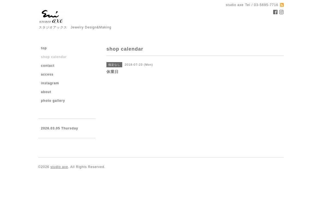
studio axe (59, 167)
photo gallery (53, 101)
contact (48, 66)
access (47, 74)
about (46, 92)
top (44, 48)
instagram (50, 83)
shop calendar (54, 57)
